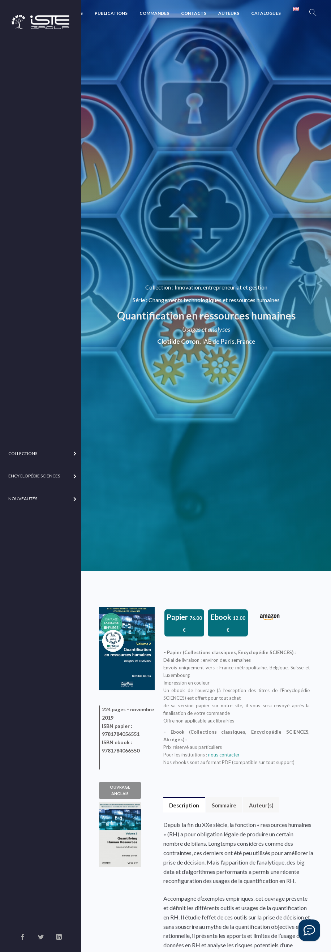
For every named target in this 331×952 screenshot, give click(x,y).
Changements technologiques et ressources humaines (214, 299)
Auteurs (228, 13)
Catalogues (266, 13)
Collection (158, 287)
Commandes (154, 13)
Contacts (193, 13)
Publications (111, 13)
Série (139, 299)
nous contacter (224, 755)
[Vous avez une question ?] (309, 930)
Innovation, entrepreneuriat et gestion (221, 287)
